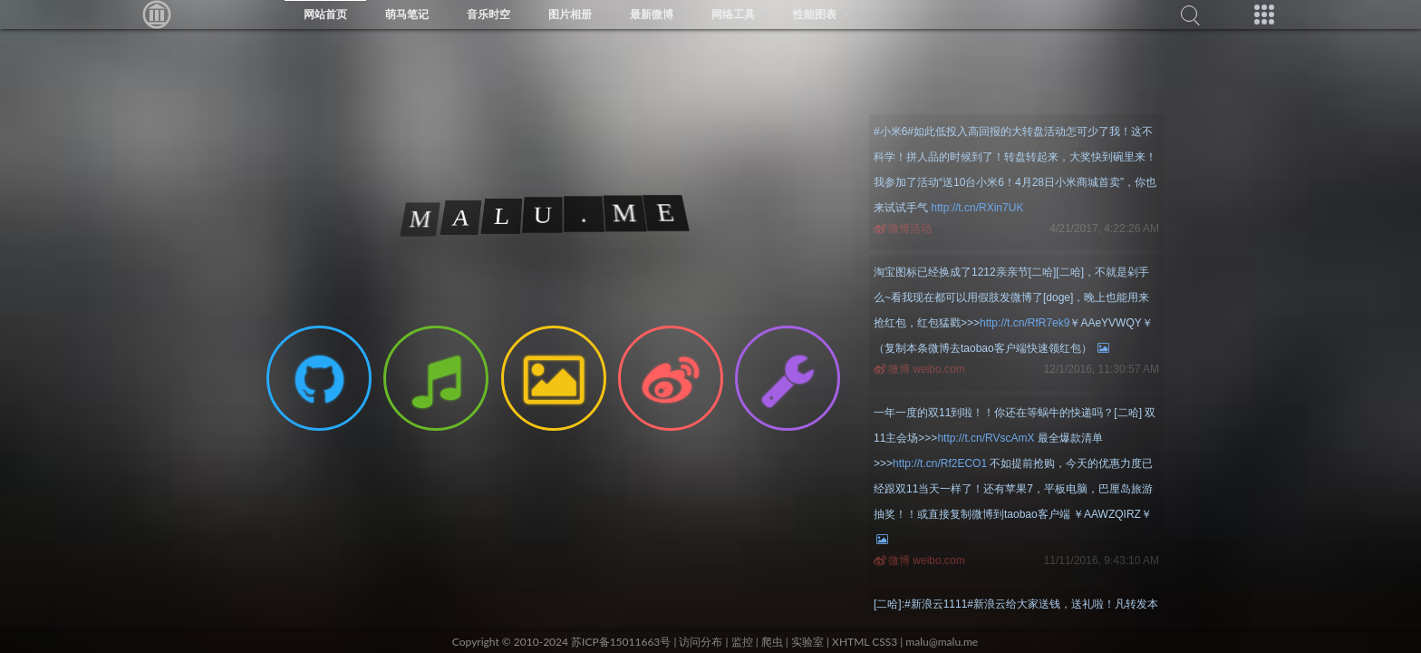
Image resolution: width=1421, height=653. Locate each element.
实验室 (807, 641)
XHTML (850, 641)
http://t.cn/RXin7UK (977, 207)
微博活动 (910, 228)
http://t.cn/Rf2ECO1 (940, 463)
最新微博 (651, 14)
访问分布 (700, 641)
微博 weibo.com (926, 369)
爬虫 (772, 641)
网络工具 (733, 14)
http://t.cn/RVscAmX (985, 438)
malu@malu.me (941, 641)
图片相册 (570, 14)
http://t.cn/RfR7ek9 (1024, 323)
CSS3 (884, 641)
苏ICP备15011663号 (621, 641)
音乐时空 (488, 14)
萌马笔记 (407, 14)
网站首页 (325, 14)
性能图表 (814, 14)
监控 (742, 641)
